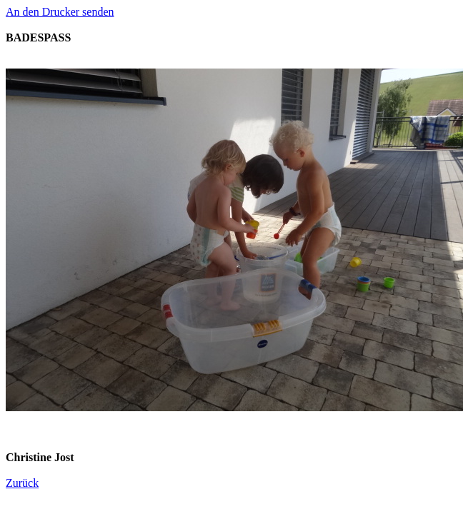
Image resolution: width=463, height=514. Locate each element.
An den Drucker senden (60, 12)
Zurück (22, 483)
